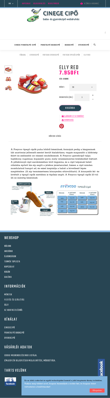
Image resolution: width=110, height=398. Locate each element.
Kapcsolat (26, 3)
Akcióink (8, 251)
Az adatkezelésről (13, 310)
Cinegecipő (9, 328)
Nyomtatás (69, 120)
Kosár (7, 272)
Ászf (6, 305)
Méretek (8, 295)
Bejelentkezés (39, 3)
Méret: (62, 87)
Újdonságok (10, 256)
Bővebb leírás (55, 136)
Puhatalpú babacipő (14, 333)
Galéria (8, 277)
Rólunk (7, 246)
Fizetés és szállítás (14, 300)
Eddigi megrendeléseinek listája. (20, 355)
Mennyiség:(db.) (66, 97)
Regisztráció (53, 3)
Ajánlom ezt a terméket (74, 116)
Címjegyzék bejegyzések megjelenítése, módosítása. (30, 361)
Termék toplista (12, 262)
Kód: (61, 79)
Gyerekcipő (9, 338)
